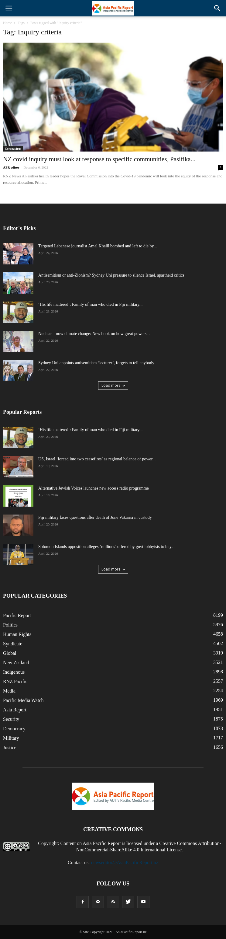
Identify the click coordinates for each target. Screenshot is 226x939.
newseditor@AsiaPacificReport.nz (124, 862)
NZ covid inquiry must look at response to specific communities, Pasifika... (99, 159)
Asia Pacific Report (102, 843)
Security (11, 719)
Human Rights (17, 634)
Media (9, 690)
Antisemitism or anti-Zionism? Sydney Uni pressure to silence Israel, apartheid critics (111, 275)
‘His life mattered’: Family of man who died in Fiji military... (90, 304)
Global (9, 653)
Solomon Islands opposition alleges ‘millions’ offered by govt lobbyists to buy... (106, 546)
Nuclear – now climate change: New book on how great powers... (94, 333)
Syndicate (12, 643)
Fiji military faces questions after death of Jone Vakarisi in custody (95, 517)
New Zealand (16, 662)
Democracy (14, 728)
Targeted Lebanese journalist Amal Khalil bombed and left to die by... (97, 246)
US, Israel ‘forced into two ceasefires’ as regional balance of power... (97, 459)
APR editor (11, 167)
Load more (113, 385)
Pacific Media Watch (23, 700)
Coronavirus (13, 148)
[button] (217, 8)
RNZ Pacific (15, 681)
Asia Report (14, 709)
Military (11, 738)
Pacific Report (17, 615)
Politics (10, 624)
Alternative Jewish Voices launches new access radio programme (93, 488)
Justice (9, 747)
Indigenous (14, 672)
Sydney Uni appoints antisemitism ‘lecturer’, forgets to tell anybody (96, 363)
